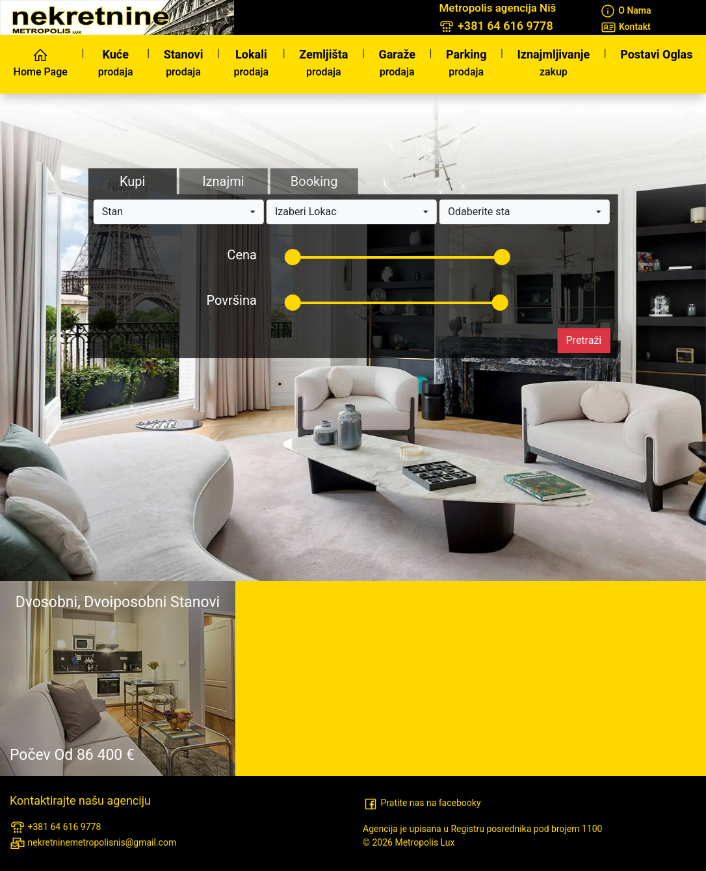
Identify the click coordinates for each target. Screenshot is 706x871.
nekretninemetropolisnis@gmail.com (93, 843)
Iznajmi (223, 181)
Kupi (132, 181)
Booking (314, 181)
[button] (179, 212)
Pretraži (584, 340)
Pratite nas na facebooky (422, 803)
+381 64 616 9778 (55, 827)
